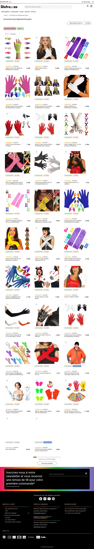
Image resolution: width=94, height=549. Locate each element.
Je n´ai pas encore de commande (75, 509)
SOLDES (21, 11)
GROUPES (27, 11)
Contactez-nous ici (40, 513)
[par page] (15, 34)
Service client (86, 2)
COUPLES (33, 11)
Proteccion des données (12, 515)
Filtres (87, 23)
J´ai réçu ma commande (73, 513)
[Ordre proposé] (74, 23)
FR (92, 1)
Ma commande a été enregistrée (75, 511)
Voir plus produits (47, 463)
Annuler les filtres (9, 28)
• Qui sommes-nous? (11, 509)
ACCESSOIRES (14, 11)
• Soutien (7, 517)
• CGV (6, 511)
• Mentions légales (10, 513)
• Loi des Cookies (10, 520)
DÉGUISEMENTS (5, 11)
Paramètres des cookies (13, 522)
